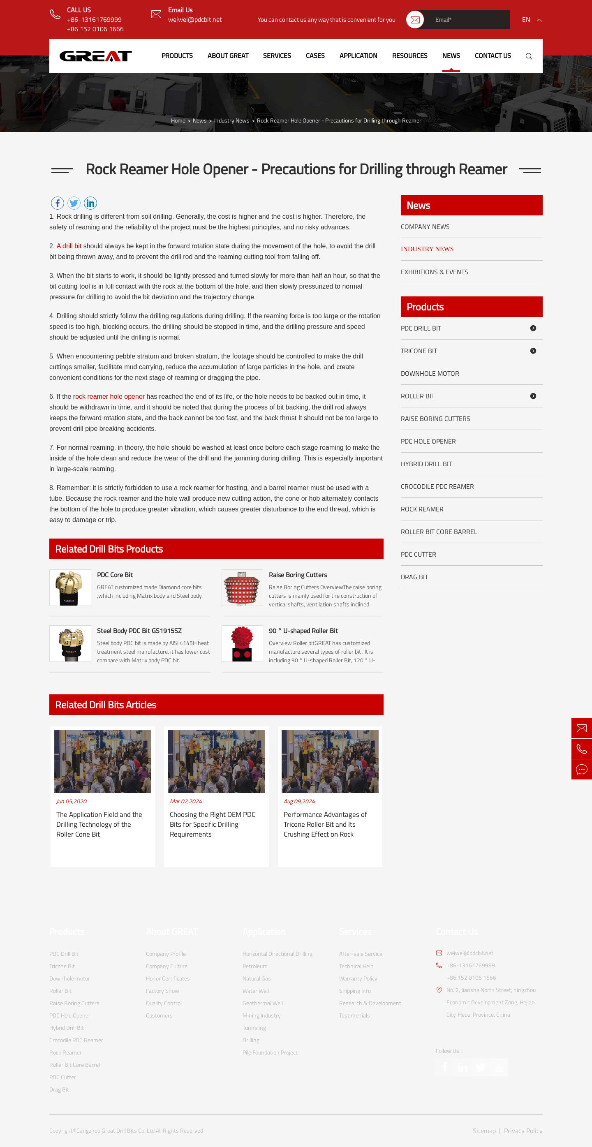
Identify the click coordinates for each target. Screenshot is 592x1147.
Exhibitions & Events (434, 272)
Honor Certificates (168, 978)
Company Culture (166, 966)
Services (277, 55)
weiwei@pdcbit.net (195, 19)
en (526, 19)
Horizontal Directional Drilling (277, 953)
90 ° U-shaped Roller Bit (303, 631)
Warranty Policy (358, 978)
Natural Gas (257, 978)
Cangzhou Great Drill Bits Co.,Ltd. (116, 1130)
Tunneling (254, 1027)
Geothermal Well (263, 1003)
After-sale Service (360, 953)
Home (178, 120)
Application (358, 55)
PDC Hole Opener (428, 441)
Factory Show (162, 990)
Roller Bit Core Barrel (439, 531)
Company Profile (166, 953)
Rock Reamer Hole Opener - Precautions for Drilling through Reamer (339, 120)
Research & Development (370, 1003)
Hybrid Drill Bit (426, 464)
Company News (425, 226)
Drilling (251, 1040)
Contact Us (493, 55)
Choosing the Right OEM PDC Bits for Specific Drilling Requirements (212, 824)
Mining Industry (262, 1015)
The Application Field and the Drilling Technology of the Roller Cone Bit (99, 824)
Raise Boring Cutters (298, 575)
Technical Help (356, 966)
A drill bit (69, 246)
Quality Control (164, 1003)
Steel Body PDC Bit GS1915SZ (139, 631)
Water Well (256, 990)
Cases (315, 55)
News (451, 55)
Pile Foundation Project (270, 1052)
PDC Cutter (418, 554)
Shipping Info (355, 990)
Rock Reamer (422, 509)
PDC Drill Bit (470, 328)
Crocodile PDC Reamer (437, 486)
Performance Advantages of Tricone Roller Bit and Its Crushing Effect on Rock (325, 824)
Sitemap (484, 1130)
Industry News (232, 120)
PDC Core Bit (115, 575)
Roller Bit (470, 396)
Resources (410, 55)
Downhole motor (430, 373)
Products (177, 55)
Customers (159, 1015)
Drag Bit (414, 577)
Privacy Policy (523, 1130)
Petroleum (255, 966)
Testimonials (354, 1015)
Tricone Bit (470, 351)
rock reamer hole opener (109, 396)
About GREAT (228, 55)
